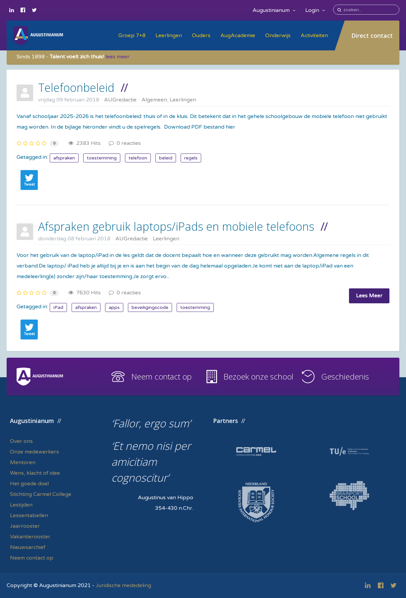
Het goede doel (29, 483)
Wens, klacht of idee (35, 473)
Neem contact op (161, 376)
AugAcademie (237, 35)
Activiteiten (314, 35)
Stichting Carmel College (40, 494)
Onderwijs (278, 35)
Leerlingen (168, 35)
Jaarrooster (25, 526)
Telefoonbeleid (76, 87)
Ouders (201, 35)
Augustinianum (274, 10)
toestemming (102, 158)
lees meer (117, 56)
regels (191, 158)
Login (315, 10)
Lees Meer (369, 295)
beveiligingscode (150, 307)
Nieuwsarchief (27, 547)
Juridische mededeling (123, 585)
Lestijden (21, 505)
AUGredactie (120, 99)
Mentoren (22, 462)
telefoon (138, 158)
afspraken (64, 158)
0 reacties (125, 143)
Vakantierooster (30, 536)
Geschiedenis (345, 376)
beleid (165, 158)
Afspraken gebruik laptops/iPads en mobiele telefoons (176, 226)
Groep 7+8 (131, 35)
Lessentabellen (29, 515)
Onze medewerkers (34, 451)
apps (114, 307)
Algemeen (154, 99)
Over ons (21, 441)
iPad (58, 307)
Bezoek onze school (258, 376)
